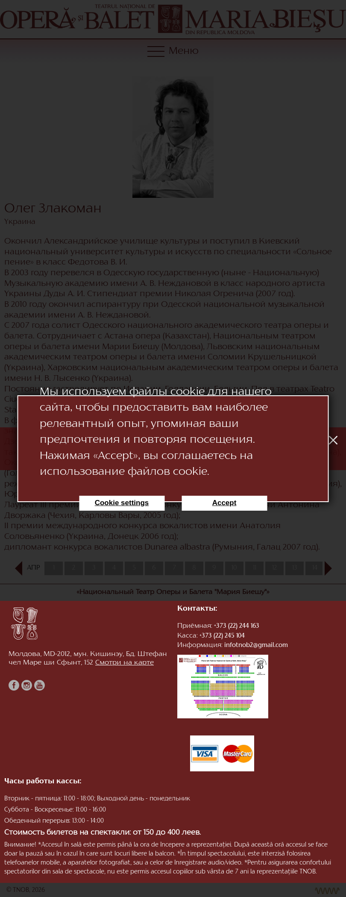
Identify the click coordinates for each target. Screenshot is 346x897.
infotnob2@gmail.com (256, 645)
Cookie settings (122, 503)
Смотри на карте (124, 662)
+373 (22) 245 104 (222, 636)
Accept (224, 503)
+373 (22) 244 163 (236, 626)
